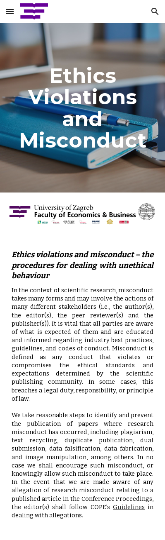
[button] (10, 11)
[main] (82, 108)
